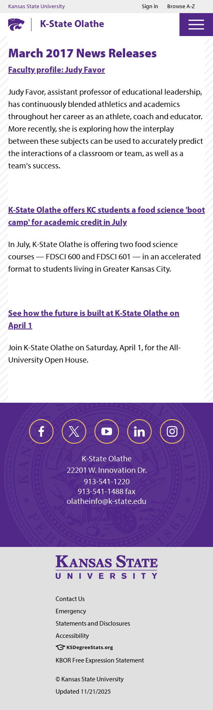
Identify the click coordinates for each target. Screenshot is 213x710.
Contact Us (70, 599)
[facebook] (41, 431)
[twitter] (74, 431)
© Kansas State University (90, 679)
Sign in (150, 6)
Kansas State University (36, 6)
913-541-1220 (107, 481)
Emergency (71, 611)
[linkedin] (139, 431)
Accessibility (72, 636)
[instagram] (172, 431)
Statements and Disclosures (93, 623)
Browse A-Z (181, 6)
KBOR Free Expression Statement (100, 660)
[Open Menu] (196, 24)
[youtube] (106, 431)
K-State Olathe (72, 23)
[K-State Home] (16, 24)
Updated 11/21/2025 (83, 691)
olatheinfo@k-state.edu (106, 501)
